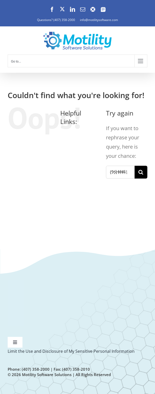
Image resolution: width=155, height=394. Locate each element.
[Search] (141, 172)
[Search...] (120, 172)
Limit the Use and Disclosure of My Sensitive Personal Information (71, 351)
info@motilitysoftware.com (99, 20)
